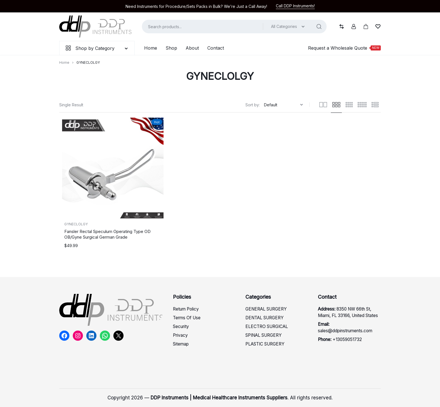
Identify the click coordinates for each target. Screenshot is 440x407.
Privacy (180, 335)
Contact (215, 48)
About (192, 48)
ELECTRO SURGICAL (266, 326)
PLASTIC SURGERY (265, 344)
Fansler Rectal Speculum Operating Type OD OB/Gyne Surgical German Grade (107, 234)
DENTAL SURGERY (264, 317)
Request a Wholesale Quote (344, 47)
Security (181, 326)
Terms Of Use (187, 317)
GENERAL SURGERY (266, 309)
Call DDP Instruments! (295, 5)
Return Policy (186, 309)
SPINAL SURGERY (263, 335)
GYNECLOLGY (76, 224)
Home (150, 48)
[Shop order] (284, 104)
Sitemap (181, 344)
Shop (171, 48)
